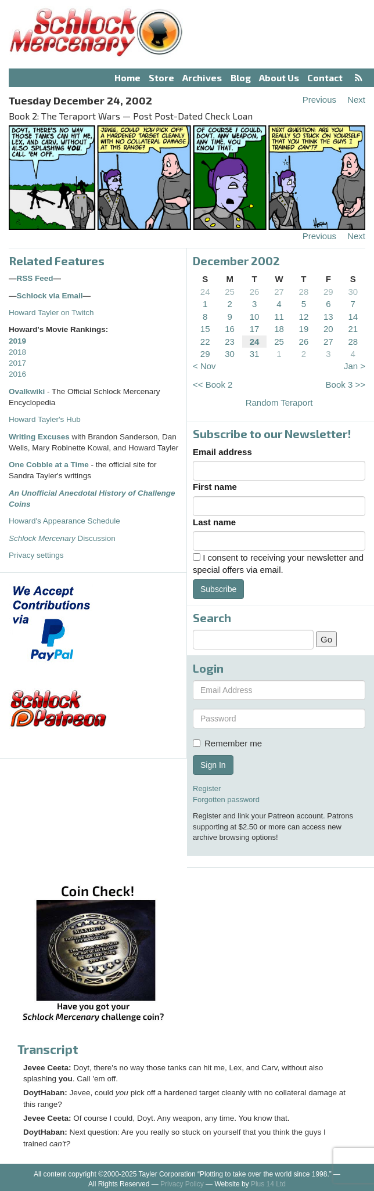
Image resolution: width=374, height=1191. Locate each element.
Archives (202, 77)
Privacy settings (36, 555)
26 (255, 292)
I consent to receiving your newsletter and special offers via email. (278, 564)
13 (328, 317)
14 (353, 317)
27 (279, 292)
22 (205, 342)
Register (207, 788)
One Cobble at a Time (49, 464)
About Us (279, 77)
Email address (222, 452)
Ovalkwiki (28, 391)
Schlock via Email (50, 295)
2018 (17, 352)
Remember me (227, 743)
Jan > (354, 366)
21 (353, 329)
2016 (17, 374)
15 (205, 329)
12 (304, 317)
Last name (214, 522)
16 (230, 329)
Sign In (213, 765)
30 (353, 292)
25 (230, 292)
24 (205, 292)
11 (279, 317)
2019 (17, 341)
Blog (241, 77)
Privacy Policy (182, 1184)
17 (255, 329)
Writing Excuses (39, 436)
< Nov (204, 366)
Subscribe (218, 589)
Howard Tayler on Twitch (51, 312)
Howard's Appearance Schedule (64, 521)
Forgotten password (226, 799)
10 (255, 317)
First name (215, 487)
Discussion (62, 538)
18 (279, 329)
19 (304, 329)
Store (161, 77)
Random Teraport (279, 402)
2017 (17, 363)
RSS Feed (35, 278)
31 (255, 354)
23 (230, 342)
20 (328, 329)
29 (328, 292)
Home (127, 77)
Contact (325, 77)
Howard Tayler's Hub (45, 419)
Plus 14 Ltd (268, 1184)
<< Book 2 (212, 384)
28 (304, 292)
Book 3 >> (345, 384)
